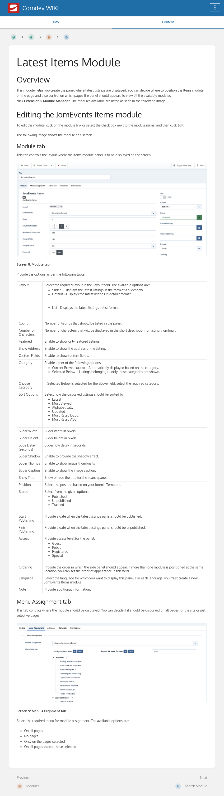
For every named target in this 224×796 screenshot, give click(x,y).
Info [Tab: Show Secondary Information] (56, 22)
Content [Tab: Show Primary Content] (168, 22)
